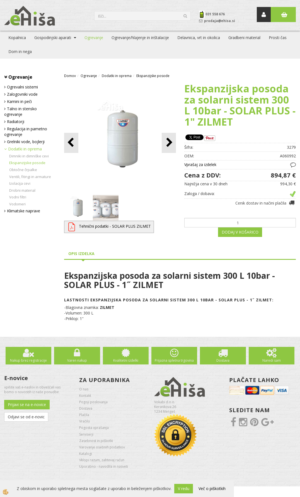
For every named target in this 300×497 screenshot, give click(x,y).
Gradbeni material (244, 37)
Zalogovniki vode (22, 94)
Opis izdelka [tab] (81, 253)
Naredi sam (271, 360)
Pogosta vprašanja (94, 427)
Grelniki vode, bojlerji (26, 141)
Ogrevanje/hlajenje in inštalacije (140, 37)
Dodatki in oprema (25, 149)
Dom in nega (20, 51)
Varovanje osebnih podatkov (102, 447)
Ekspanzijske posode (27, 162)
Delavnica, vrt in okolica (198, 37)
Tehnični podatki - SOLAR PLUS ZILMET (115, 226)
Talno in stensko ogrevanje (20, 111)
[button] (169, 143)
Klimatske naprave (23, 210)
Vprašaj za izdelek (200, 164)
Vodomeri (17, 204)
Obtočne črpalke (23, 169)
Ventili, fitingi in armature (30, 176)
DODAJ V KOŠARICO (240, 232)
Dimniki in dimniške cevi (29, 156)
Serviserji (86, 434)
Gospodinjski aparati (52, 37)
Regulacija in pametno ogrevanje (25, 131)
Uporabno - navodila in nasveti (103, 466)
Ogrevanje (93, 37)
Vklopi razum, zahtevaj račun (101, 460)
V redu (183, 488)
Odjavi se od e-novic (26, 416)
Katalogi (85, 453)
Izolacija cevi (19, 183)
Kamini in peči (19, 101)
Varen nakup (77, 360)
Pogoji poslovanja (93, 402)
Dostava (222, 360)
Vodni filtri (17, 197)
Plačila (84, 414)
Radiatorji (15, 121)
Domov (70, 75)
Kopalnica (17, 37)
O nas (83, 389)
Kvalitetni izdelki (125, 360)
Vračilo (84, 421)
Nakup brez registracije (28, 360)
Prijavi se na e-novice (27, 404)
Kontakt (85, 395)
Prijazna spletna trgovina (174, 360)
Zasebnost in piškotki (96, 440)
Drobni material (22, 190)
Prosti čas (278, 37)
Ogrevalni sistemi (22, 87)
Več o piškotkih (212, 488)
